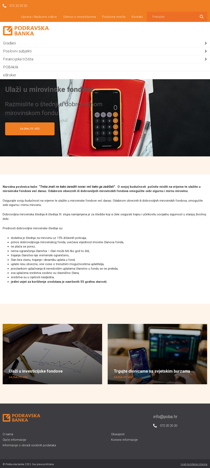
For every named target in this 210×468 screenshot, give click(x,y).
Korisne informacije (124, 438)
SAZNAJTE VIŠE (30, 127)
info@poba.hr (165, 415)
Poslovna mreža (114, 15)
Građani (105, 42)
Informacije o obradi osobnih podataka (29, 444)
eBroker (9, 73)
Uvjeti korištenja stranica (194, 462)
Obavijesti (117, 433)
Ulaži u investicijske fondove (36, 369)
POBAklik (10, 65)
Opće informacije (14, 438)
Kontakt (137, 15)
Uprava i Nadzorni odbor (39, 15)
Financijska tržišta (105, 57)
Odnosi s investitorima (79, 15)
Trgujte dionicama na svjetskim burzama (152, 369)
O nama (8, 433)
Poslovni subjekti (105, 49)
